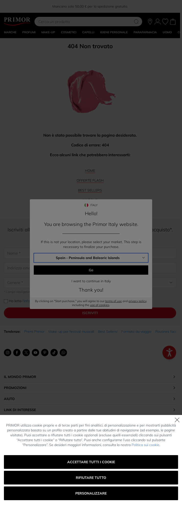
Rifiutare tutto (91, 477)
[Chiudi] (177, 420)
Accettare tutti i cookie (91, 462)
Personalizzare (91, 493)
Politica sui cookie (145, 445)
